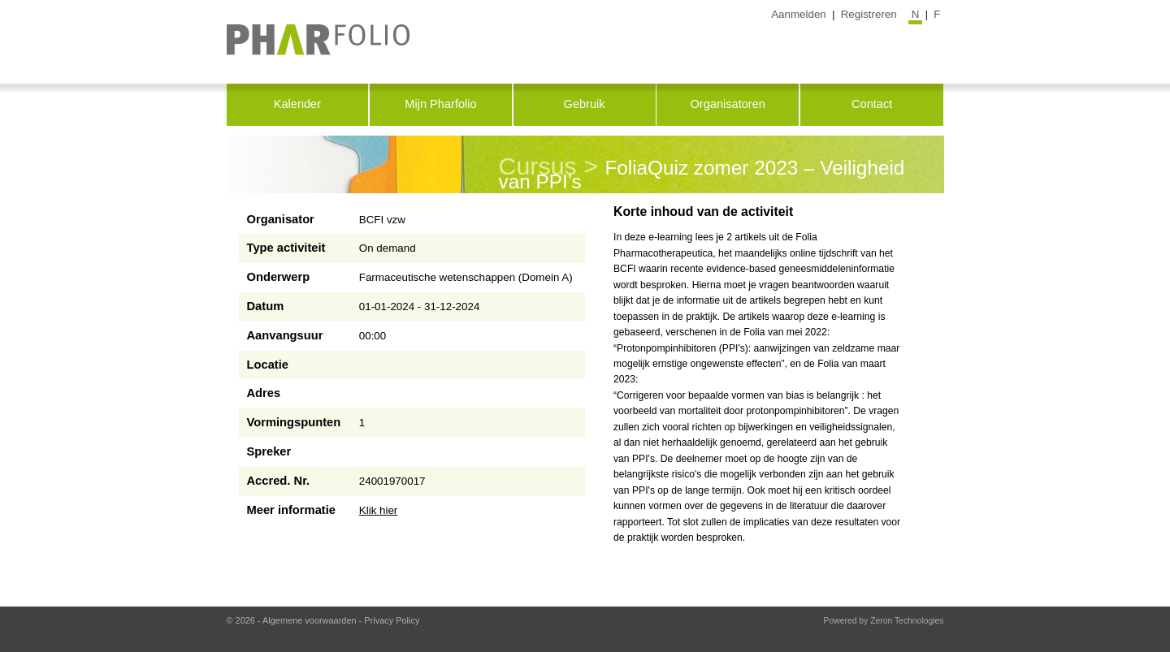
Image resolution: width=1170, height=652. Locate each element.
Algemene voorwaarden (309, 620)
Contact (872, 103)
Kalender (297, 103)
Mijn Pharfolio (440, 103)
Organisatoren (727, 103)
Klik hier (378, 510)
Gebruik (584, 103)
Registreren (869, 14)
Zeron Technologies (906, 620)
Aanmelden (798, 14)
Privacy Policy (391, 620)
